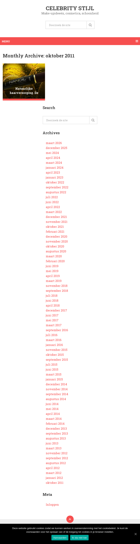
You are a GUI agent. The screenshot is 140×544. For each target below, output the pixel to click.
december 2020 (56, 236)
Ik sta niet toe (79, 537)
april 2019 (53, 276)
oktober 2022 (55, 182)
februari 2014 (55, 423)
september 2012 (57, 458)
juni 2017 (52, 315)
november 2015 (56, 350)
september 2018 (57, 291)
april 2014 (53, 414)
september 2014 (57, 394)
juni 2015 (52, 369)
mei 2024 (52, 153)
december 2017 (56, 310)
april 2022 (53, 207)
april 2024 (53, 158)
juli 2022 (52, 197)
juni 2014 (52, 404)
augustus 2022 (56, 192)
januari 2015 (54, 379)
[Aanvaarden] (135, 534)
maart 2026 (54, 143)
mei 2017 (52, 320)
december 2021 (56, 217)
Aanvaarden (60, 537)
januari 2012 (54, 478)
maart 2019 (54, 281)
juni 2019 (52, 266)
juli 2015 (51, 364)
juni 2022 (52, 202)
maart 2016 (53, 340)
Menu (6, 41)
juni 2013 (52, 443)
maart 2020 (54, 256)
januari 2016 (54, 345)
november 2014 (57, 389)
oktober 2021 (55, 227)
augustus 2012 (56, 463)
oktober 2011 (54, 483)
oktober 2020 (55, 246)
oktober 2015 (55, 355)
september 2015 (57, 359)
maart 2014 (54, 419)
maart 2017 (54, 325)
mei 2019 (52, 271)
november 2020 (57, 241)
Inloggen (52, 504)
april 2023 (53, 172)
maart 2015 (53, 374)
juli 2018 (51, 295)
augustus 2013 (56, 438)
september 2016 (57, 330)
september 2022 (57, 187)
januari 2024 (54, 167)
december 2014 (56, 384)
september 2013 (57, 433)
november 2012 (56, 453)
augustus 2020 (56, 251)
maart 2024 (54, 162)
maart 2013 (53, 448)
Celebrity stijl (70, 8)
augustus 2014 (56, 399)
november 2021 (56, 222)
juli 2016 (51, 335)
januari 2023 (54, 177)
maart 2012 (53, 473)
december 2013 (56, 428)
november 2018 (56, 286)
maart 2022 (54, 212)
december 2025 (56, 148)
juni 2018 (52, 300)
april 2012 (53, 468)
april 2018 (53, 305)
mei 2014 (52, 409)
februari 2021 (55, 231)
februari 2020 (55, 261)
